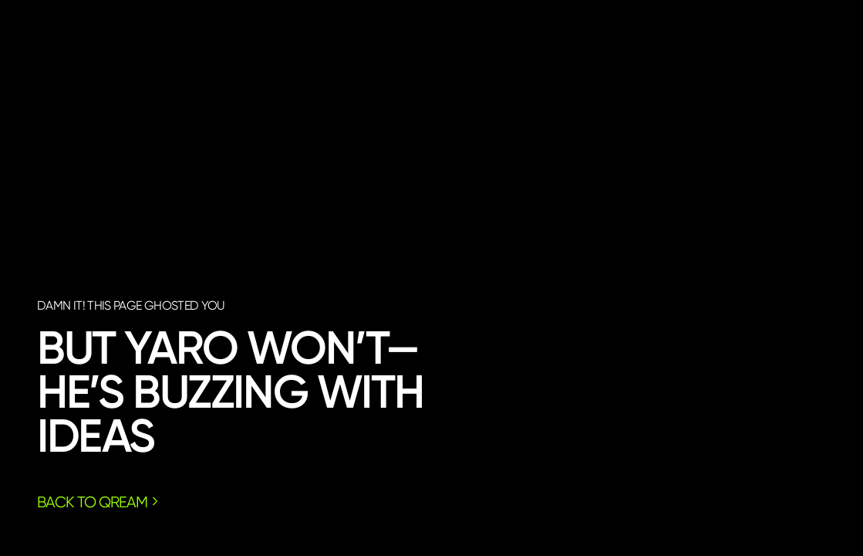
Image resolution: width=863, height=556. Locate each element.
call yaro (722, 393)
